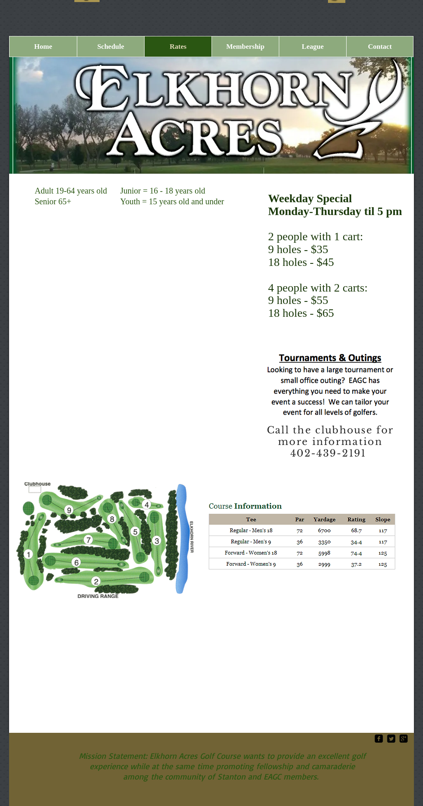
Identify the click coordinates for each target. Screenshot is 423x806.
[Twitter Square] (391, 738)
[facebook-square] (379, 738)
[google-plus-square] (403, 738)
